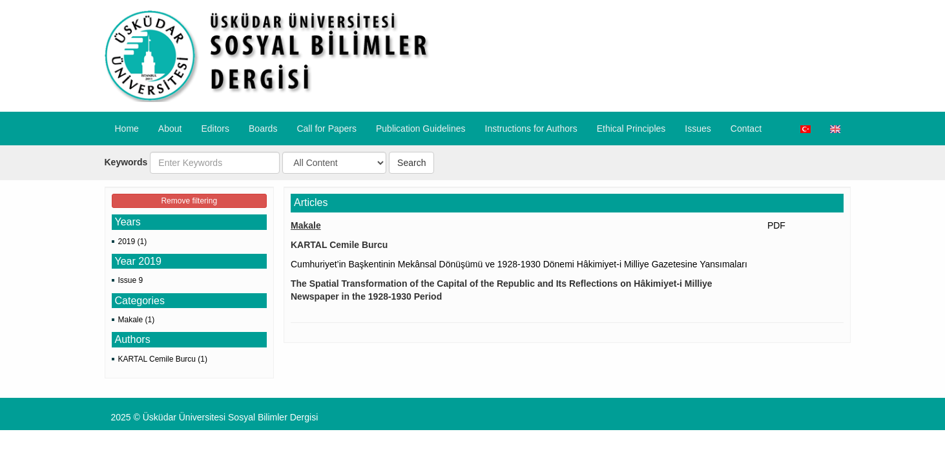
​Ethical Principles (631, 128)
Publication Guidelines (421, 128)
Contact (746, 128)
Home (127, 128)
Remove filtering (189, 200)
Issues (698, 128)
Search (411, 163)
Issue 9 (130, 280)
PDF (776, 225)
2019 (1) (132, 241)
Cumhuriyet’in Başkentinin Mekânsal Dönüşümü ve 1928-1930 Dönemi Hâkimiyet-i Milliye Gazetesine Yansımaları (519, 264)
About (170, 128)
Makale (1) (136, 319)
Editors (215, 128)
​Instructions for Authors (531, 128)
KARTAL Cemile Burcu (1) (163, 359)
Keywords (126, 162)
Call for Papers (326, 128)
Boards (263, 128)
